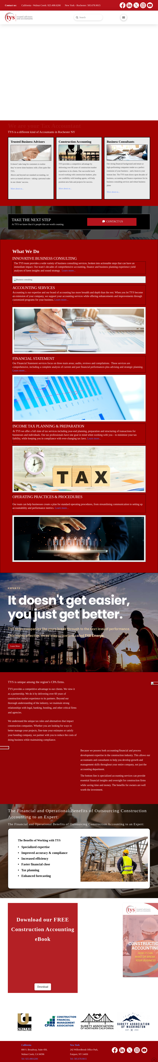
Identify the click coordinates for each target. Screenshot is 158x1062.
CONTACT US (112, 221)
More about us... (17, 189)
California (26, 1045)
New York (75, 1045)
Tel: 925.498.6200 (29, 1059)
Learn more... (69, 270)
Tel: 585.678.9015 (78, 1059)
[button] (124, 17)
